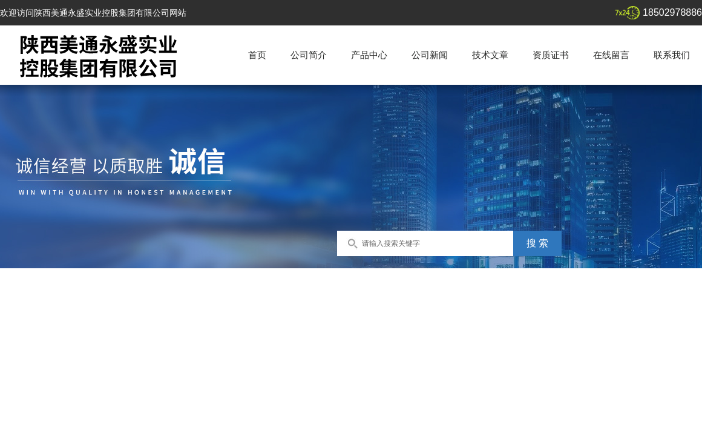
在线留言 (611, 55)
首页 (257, 55)
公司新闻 (430, 55)
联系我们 (672, 55)
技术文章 (490, 55)
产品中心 (369, 55)
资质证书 (551, 55)
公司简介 (308, 55)
